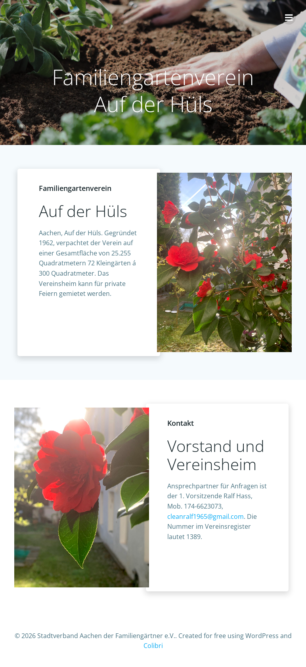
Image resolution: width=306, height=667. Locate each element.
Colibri (153, 645)
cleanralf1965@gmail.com (205, 516)
